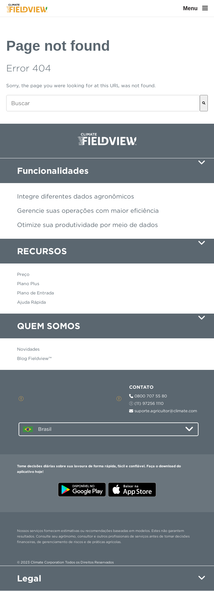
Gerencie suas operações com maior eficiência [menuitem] (88, 210)
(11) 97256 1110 (146, 403)
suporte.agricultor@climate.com (163, 411)
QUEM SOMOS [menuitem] (48, 326)
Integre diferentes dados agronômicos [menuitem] (75, 196)
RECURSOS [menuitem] (42, 251)
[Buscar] (204, 103)
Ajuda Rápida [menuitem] (31, 302)
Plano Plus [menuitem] (28, 283)
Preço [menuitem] (23, 274)
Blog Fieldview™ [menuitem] (34, 358)
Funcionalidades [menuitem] (53, 170)
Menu (195, 8)
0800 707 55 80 (148, 396)
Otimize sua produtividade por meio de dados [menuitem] (87, 225)
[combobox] (103, 103)
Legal (29, 578)
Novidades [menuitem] (28, 349)
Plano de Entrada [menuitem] (35, 292)
